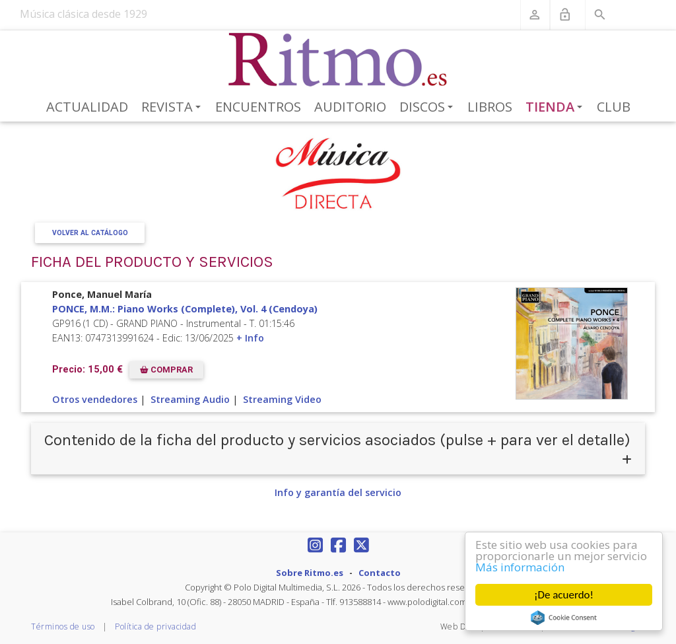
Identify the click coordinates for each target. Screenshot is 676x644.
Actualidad (87, 107)
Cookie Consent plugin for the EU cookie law (564, 617)
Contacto (379, 573)
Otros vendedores (94, 399)
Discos (428, 108)
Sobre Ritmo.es (309, 573)
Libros (489, 107)
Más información (519, 567)
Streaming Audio (190, 399)
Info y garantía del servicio (338, 492)
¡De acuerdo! (563, 595)
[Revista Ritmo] (338, 60)
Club (613, 107)
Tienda (556, 108)
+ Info (250, 338)
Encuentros (258, 107)
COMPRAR (166, 369)
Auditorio (350, 107)
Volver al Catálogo (90, 233)
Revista (173, 108)
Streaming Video (282, 399)
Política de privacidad (155, 626)
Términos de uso (63, 626)
